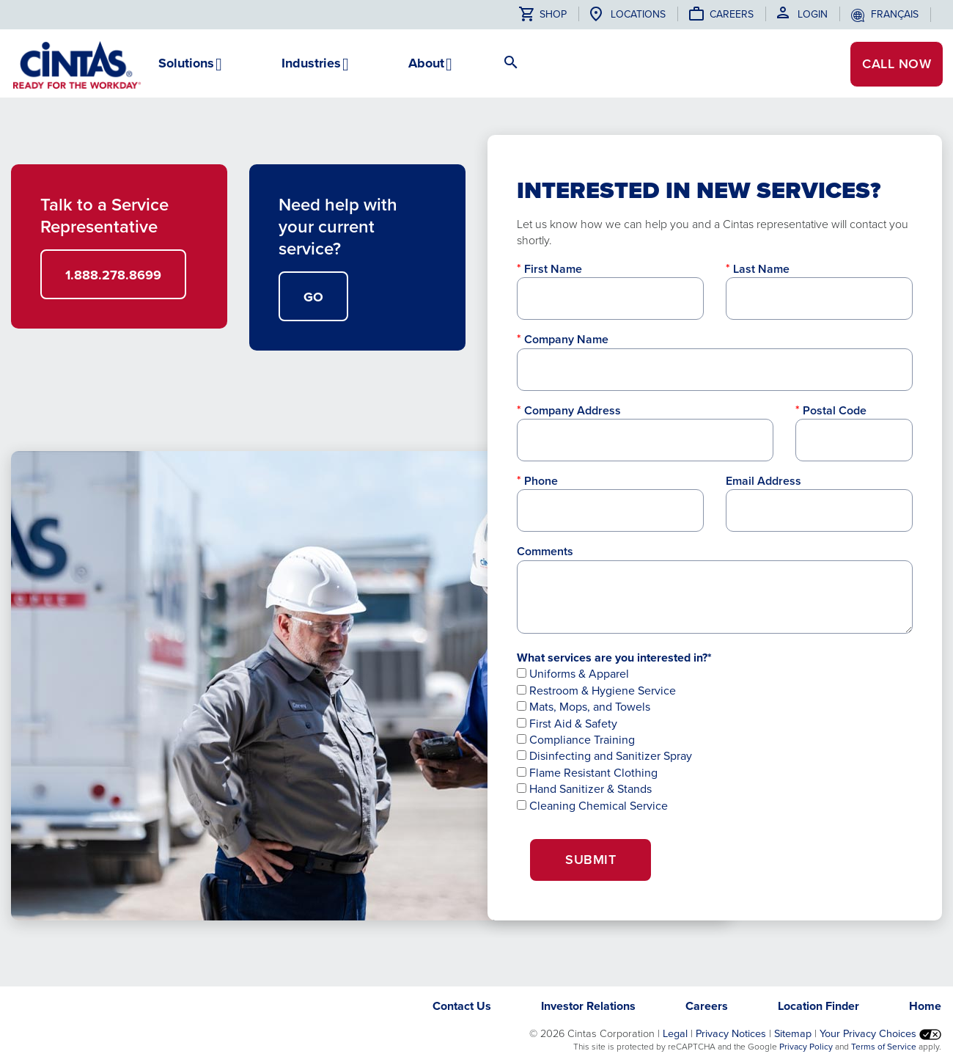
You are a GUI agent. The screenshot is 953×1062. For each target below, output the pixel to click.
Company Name (566, 339)
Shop (543, 14)
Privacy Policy (806, 1046)
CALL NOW (895, 64)
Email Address (763, 480)
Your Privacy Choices (880, 1033)
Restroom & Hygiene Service (596, 690)
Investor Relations (588, 1005)
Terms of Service (883, 1046)
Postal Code (834, 410)
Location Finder (818, 1005)
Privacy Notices (731, 1033)
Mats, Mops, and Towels (583, 706)
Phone (541, 480)
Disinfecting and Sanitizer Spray (604, 755)
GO (313, 297)
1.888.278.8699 (113, 275)
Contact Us (462, 1005)
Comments (545, 551)
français (895, 14)
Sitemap (793, 1033)
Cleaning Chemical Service (592, 805)
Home (925, 1005)
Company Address (572, 410)
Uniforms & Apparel (573, 673)
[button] (186, 69)
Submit (590, 859)
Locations (638, 14)
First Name (553, 268)
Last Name (761, 268)
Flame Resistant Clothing (587, 772)
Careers (732, 14)
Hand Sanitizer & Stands (584, 788)
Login (813, 14)
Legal (675, 1033)
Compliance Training (576, 739)
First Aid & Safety (567, 723)
